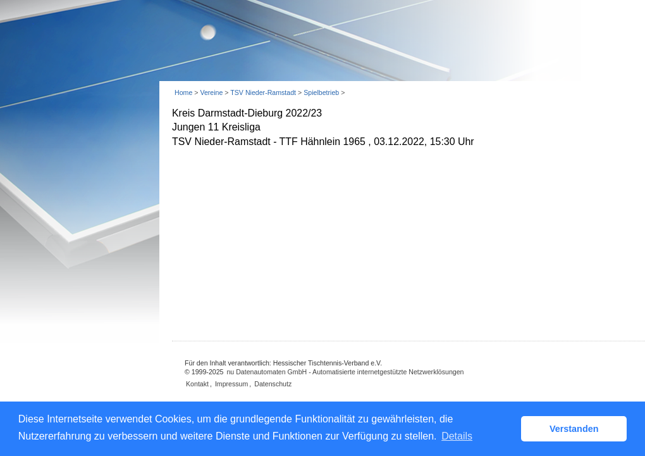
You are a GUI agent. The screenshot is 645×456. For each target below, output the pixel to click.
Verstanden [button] (574, 429)
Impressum (231, 384)
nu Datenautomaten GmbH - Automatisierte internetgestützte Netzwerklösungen (345, 372)
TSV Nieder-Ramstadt (263, 92)
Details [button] (456, 436)
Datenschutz (273, 384)
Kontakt (197, 384)
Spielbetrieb (321, 92)
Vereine (211, 92)
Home (183, 92)
